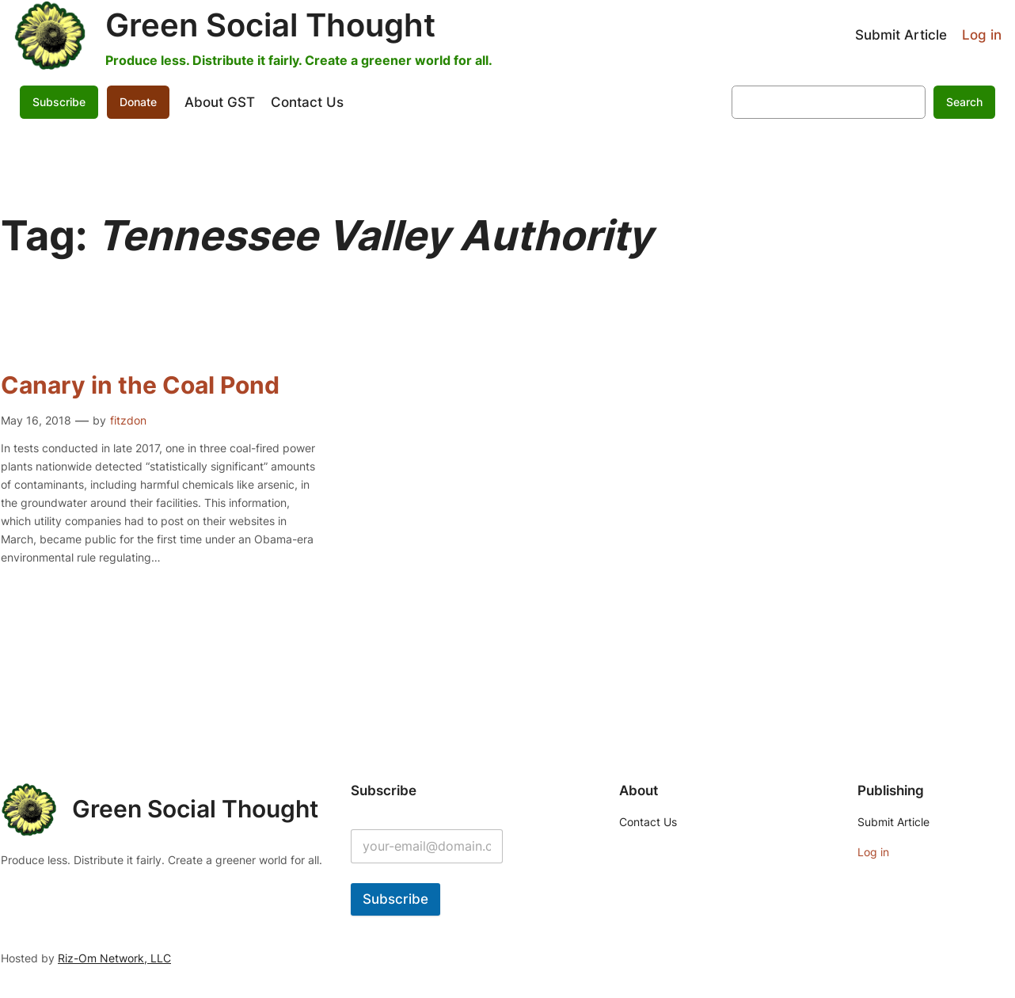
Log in (982, 35)
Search (964, 102)
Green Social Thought (270, 25)
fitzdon (128, 420)
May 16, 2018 (36, 420)
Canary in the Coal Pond (140, 385)
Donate (138, 102)
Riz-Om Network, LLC (114, 958)
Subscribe (59, 102)
